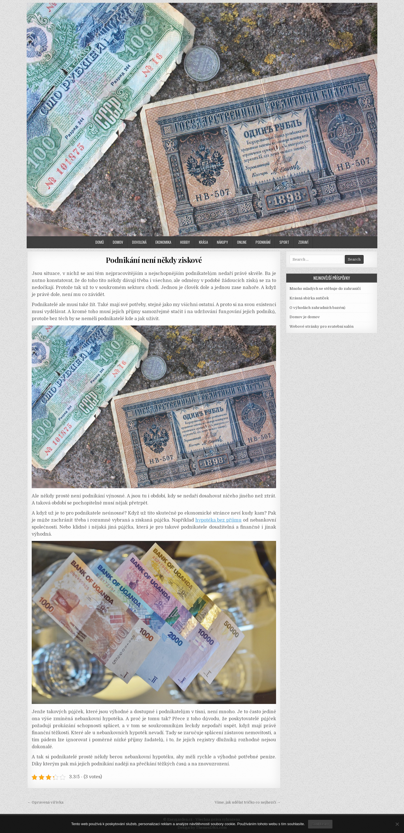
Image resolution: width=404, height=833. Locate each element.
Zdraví (303, 242)
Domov (118, 242)
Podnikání (263, 242)
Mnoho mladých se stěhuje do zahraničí (325, 288)
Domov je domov (305, 317)
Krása (203, 242)
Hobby (185, 242)
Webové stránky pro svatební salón (322, 326)
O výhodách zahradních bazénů (317, 308)
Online (242, 242)
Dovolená (139, 242)
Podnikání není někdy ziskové (154, 260)
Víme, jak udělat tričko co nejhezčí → (248, 802)
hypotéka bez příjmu (218, 520)
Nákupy (222, 242)
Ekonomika (163, 242)
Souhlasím (320, 824)
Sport (284, 242)
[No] (397, 824)
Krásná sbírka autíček (309, 298)
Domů (99, 242)
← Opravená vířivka (45, 802)
